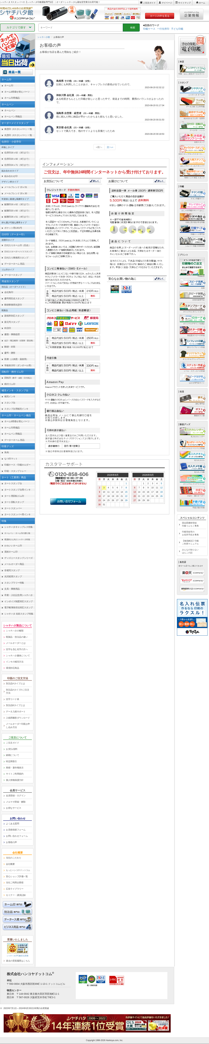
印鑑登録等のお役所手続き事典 (190, 533)
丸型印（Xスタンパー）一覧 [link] (18, 135)
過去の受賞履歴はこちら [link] (18, 960)
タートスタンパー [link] (13, 508)
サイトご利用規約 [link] (14, 773)
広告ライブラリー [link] (14, 888)
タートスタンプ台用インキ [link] (17, 489)
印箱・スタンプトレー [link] (15, 471)
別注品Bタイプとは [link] (15, 705)
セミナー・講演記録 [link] (16, 895)
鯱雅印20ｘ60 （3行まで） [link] (17, 210)
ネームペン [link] (9, 110)
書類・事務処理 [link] (12, 334)
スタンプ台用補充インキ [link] (16, 408)
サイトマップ (184, 3)
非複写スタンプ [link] (12, 570)
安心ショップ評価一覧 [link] (17, 876)
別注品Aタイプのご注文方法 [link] (17, 691)
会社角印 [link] (8, 292)
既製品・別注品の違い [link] (17, 637)
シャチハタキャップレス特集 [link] (18, 527)
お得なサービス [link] (13, 808)
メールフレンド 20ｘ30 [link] (15, 193)
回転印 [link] (18, 377)
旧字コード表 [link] (12, 699)
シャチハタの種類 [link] (14, 630)
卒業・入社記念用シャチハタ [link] (18, 595)
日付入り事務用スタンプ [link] (16, 257)
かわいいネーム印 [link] (13, 545)
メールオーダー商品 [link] (14, 564)
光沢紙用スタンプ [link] (13, 576)
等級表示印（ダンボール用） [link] (18, 365)
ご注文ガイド (149, 3)
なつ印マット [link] (10, 458)
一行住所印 (163, 28)
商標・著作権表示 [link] (14, 767)
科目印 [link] (7, 328)
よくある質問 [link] (12, 823)
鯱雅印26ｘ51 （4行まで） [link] (17, 216)
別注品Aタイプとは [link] (15, 683)
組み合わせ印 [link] (10, 176)
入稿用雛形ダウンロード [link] (18, 718)
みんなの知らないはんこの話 (190, 551)
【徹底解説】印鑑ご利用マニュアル (190, 542)
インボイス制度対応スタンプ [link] (18, 601)
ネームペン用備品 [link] (13, 116)
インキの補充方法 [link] (14, 661)
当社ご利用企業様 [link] (14, 882)
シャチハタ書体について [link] (18, 655)
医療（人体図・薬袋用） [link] (16, 359)
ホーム (202, 3)
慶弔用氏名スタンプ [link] (14, 298)
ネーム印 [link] (8, 85)
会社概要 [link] (10, 864)
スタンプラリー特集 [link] (14, 582)
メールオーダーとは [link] (16, 643)
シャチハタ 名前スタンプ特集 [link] (18, 613)
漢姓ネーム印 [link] (10, 551)
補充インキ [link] (9, 396)
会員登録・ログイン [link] (16, 795)
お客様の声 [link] (11, 842)
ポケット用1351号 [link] (13, 228)
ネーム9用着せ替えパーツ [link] (16, 91)
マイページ (167, 3)
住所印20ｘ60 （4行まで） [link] (17, 159)
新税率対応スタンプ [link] (14, 315)
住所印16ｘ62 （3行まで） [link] (17, 152)
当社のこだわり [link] (13, 857)
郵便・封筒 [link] (9, 346)
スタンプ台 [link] (9, 402)
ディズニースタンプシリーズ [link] (18, 558)
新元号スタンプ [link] (12, 322)
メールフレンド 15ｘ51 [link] (15, 187)
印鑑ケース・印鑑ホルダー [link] (17, 464)
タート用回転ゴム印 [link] (14, 496)
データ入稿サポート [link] (16, 711)
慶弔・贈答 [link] (9, 353)
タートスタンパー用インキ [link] (17, 514)
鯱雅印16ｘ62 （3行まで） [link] (17, 204)
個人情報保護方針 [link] (14, 780)
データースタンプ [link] (13, 275)
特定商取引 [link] (11, 761)
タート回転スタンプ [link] (14, 502)
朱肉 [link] (6, 452)
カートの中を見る (159, 15)
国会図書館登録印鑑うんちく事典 (190, 524)
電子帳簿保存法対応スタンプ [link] (18, 607)
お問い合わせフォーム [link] (17, 836)
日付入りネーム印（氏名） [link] (17, 245)
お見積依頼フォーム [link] (16, 829)
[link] (17, 252)
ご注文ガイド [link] (12, 742)
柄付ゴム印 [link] (9, 384)
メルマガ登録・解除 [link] (16, 802)
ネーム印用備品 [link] (12, 98)
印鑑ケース (149, 28)
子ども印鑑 (177, 28)
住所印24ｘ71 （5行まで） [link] (17, 165)
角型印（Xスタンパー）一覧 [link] (18, 129)
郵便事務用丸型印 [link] (13, 304)
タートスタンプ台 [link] (13, 483)
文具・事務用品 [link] (12, 589)
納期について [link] (12, 755)
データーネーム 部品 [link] (14, 263)
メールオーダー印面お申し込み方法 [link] (18, 726)
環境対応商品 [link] (12, 668)
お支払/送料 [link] (11, 749)
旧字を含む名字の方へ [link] (17, 649)
